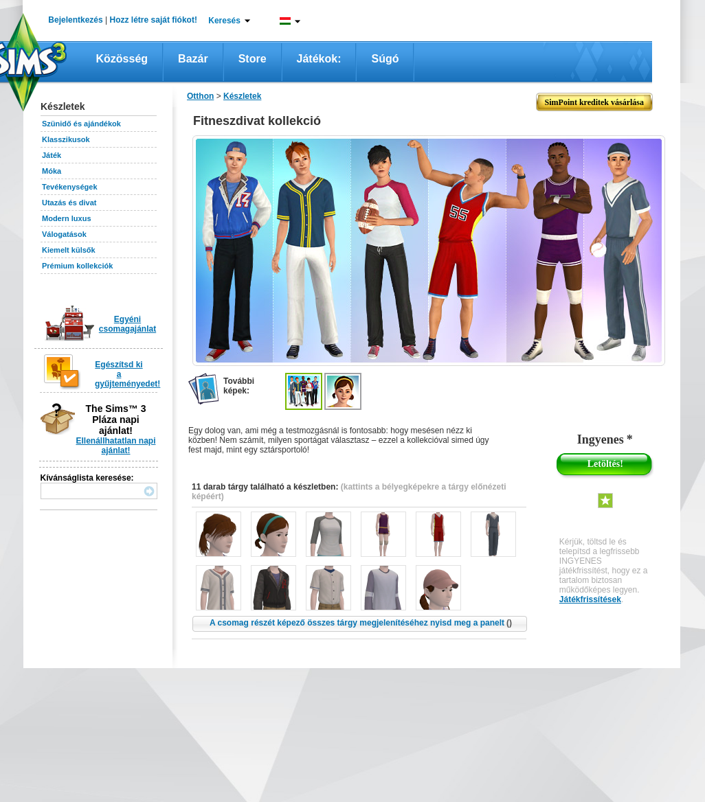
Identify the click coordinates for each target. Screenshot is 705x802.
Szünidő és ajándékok (81, 123)
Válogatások (64, 234)
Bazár (193, 59)
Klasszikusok (66, 139)
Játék (51, 155)
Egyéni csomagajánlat (127, 324)
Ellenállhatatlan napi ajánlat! (115, 445)
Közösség (122, 59)
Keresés (224, 20)
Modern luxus (66, 218)
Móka (51, 171)
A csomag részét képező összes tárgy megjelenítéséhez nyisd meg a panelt (361, 623)
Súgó (385, 59)
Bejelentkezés (75, 20)
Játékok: (319, 59)
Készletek (242, 96)
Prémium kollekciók (77, 266)
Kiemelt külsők (69, 250)
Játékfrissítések (590, 599)
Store (252, 59)
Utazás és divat (69, 202)
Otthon (200, 96)
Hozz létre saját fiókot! (153, 20)
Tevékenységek (70, 187)
